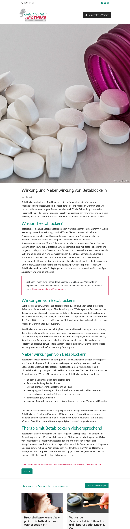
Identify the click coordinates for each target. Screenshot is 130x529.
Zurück (27, 471)
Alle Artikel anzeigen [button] (96, 485)
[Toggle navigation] (64, 15)
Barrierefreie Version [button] (97, 15)
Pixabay (126, 181)
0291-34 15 (29, 3)
